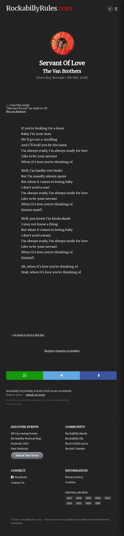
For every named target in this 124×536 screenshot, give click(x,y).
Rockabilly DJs (74, 438)
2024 (98, 498)
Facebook (19, 477)
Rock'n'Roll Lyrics (76, 443)
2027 (69, 498)
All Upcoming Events (24, 433)
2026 (78, 498)
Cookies (70, 482)
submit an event (35, 394)
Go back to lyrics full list (28, 335)
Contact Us (18, 482)
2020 (88, 503)
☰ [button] (116, 9)
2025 (88, 498)
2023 (107, 498)
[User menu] (110, 9)
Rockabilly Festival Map (26, 438)
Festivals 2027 (20, 443)
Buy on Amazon (16, 111)
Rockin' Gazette (75, 448)
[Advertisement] (62, 306)
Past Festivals (19, 448)
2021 (78, 503)
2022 (69, 503)
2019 (97, 503)
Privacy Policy (74, 477)
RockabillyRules (39, 8)
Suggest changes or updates (62, 350)
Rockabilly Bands (76, 433)
